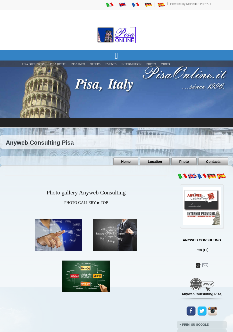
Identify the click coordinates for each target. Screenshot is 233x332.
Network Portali (198, 3)
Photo (184, 162)
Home (126, 162)
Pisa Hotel (58, 64)
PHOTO (151, 64)
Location (155, 162)
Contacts (213, 162)
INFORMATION (131, 64)
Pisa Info (78, 64)
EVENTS (110, 64)
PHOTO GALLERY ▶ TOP (86, 203)
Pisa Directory (33, 64)
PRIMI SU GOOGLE (195, 324)
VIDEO (165, 64)
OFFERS (95, 64)
